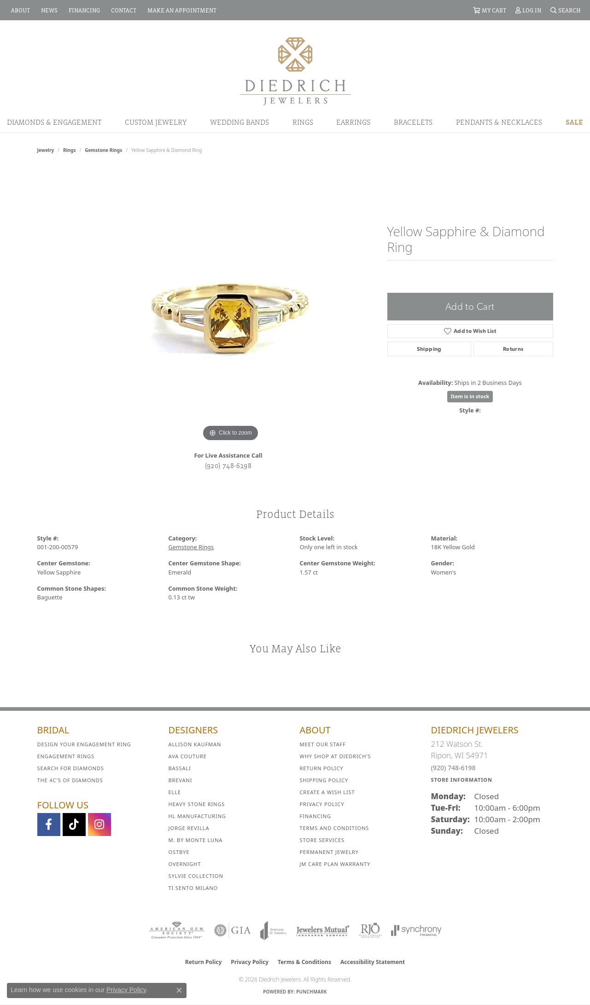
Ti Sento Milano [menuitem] (193, 887)
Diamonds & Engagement (54, 122)
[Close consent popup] (179, 990)
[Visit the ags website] (176, 930)
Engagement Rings (66, 756)
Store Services (322, 840)
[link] (19, 10)
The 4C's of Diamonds (70, 780)
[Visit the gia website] (232, 930)
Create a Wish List (327, 792)
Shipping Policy (324, 780)
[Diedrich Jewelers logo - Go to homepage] (295, 70)
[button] (489, 10)
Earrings (353, 122)
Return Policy (322, 768)
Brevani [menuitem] (181, 780)
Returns (513, 349)
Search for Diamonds (70, 768)
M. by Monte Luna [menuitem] (196, 840)
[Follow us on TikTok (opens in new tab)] (74, 824)
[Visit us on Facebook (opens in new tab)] (48, 824)
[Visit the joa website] (273, 930)
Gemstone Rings (103, 150)
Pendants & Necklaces (499, 122)
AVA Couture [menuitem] (188, 756)
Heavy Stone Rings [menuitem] (197, 804)
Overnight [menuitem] (185, 863)
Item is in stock (470, 396)
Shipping (429, 349)
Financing (315, 816)
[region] (231, 306)
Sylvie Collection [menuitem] (196, 875)
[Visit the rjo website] (370, 930)
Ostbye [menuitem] (179, 851)
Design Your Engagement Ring (84, 744)
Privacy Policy (322, 804)
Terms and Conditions (334, 828)
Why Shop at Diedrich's (335, 756)
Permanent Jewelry (329, 851)
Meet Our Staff (323, 744)
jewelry (45, 150)
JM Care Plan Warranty (335, 863)
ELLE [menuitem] (175, 792)
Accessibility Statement (372, 962)
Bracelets (413, 122)
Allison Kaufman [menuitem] (195, 744)
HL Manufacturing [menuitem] (197, 816)
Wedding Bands (239, 122)
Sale (574, 122)
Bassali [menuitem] (180, 768)
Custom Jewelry (156, 122)
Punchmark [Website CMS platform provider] (311, 991)
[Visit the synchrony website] (416, 930)
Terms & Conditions (304, 962)
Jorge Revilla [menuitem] (189, 828)
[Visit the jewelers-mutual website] (322, 930)
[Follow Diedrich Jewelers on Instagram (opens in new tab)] (99, 824)
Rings (302, 122)
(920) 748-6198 (228, 465)
